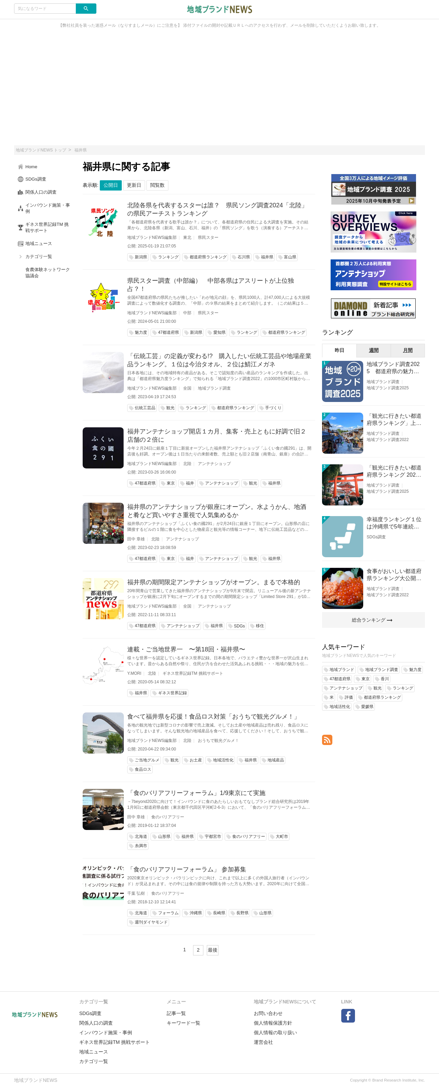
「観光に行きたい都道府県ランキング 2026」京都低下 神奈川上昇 (394, 472)
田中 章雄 (136, 539)
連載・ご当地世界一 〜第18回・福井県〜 (186, 649)
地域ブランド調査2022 (388, 439)
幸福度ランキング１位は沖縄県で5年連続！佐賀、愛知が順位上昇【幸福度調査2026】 (394, 523)
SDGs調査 (376, 537)
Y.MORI (134, 673)
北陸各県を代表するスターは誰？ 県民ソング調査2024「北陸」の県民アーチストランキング (217, 209)
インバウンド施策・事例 (105, 1032)
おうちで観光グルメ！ (218, 740)
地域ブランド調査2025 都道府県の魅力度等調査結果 (393, 368)
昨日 (339, 350)
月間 (408, 350)
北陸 (187, 463)
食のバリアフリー (167, 817)
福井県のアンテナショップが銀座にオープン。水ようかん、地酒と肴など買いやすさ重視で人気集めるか (216, 510)
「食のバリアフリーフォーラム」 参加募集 (186, 869)
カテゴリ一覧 (93, 1061)
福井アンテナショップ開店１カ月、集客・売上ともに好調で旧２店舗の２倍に (216, 435)
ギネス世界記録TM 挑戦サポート (193, 673)
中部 (187, 312)
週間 (374, 350)
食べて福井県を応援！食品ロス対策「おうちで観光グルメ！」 (213, 716)
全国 (187, 388)
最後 (212, 950)
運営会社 (263, 1042)
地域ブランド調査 (214, 388)
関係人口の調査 (96, 1023)
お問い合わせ (268, 1013)
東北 (187, 237)
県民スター (208, 237)
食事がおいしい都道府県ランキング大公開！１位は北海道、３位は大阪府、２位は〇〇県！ (394, 575)
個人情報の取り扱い (275, 1032)
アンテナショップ (214, 463)
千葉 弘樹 (136, 893)
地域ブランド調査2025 (388, 388)
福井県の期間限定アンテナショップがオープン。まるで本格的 (213, 582)
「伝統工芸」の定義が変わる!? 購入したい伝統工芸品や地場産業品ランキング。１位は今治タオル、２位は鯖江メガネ (219, 360)
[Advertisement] (219, 90)
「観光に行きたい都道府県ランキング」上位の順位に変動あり (394, 420)
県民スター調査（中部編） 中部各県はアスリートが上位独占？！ (210, 284)
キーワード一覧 (183, 1023)
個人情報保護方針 (273, 1023)
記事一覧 (176, 1013)
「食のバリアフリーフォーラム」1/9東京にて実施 (196, 793)
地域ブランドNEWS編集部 (152, 237)
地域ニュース (93, 1051)
